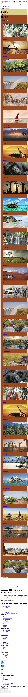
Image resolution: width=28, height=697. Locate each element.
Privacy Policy (6, 622)
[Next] (6, 690)
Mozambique (6, 643)
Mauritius (5, 656)
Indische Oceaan (6, 608)
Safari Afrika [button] (5, 490)
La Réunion (5, 655)
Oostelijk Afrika (6, 607)
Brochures (5, 620)
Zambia (4, 642)
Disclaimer (5, 621)
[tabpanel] (14, 580)
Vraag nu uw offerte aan (5, 611)
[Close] (9, 691)
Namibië (5, 638)
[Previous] (2, 690)
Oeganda (5, 650)
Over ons (5, 625)
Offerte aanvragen (4, 20)
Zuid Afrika (5, 637)
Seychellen (5, 657)
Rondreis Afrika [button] (6, 249)
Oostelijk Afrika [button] (6, 127)
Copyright (5, 623)
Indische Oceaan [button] (6, 180)
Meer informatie (7, 6)
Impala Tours (3, 586)
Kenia (4, 647)
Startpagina (5, 616)
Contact (4, 626)
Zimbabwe (5, 640)
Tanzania (5, 648)
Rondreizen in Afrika (7, 618)
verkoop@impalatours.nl (8, 683)
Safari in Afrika (6, 619)
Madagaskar (5, 654)
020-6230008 (6, 684)
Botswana (5, 639)
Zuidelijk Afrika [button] (6, 23)
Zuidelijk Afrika (6, 606)
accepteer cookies (4, 8)
